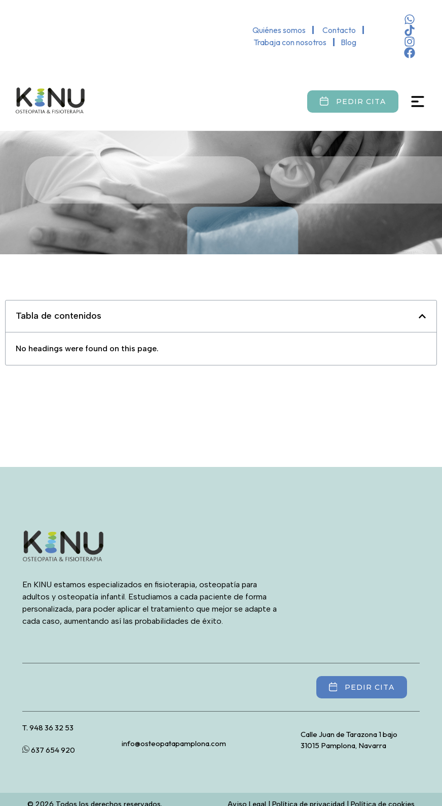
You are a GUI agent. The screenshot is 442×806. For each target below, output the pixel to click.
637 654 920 (48, 750)
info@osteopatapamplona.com (174, 743)
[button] (422, 316)
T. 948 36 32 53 (47, 727)
